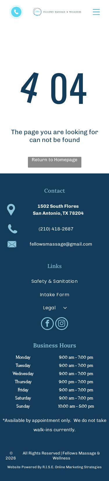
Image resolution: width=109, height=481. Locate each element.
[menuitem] (54, 281)
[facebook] (47, 324)
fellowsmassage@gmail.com (61, 244)
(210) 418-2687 (56, 229)
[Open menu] (96, 12)
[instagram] (61, 324)
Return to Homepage (54, 159)
